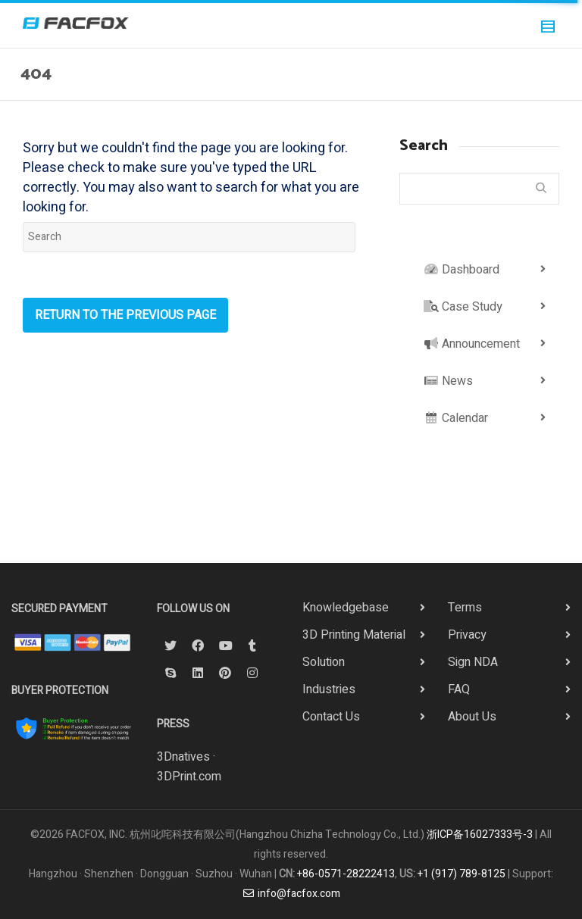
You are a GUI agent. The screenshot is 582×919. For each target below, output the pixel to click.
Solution (323, 662)
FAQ (459, 689)
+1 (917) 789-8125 (461, 874)
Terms (465, 608)
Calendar (456, 418)
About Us (472, 717)
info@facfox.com (291, 894)
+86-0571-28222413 (346, 874)
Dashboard (461, 270)
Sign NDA (473, 662)
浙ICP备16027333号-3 (480, 834)
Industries (328, 689)
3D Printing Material (353, 635)
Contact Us (331, 717)
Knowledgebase (345, 608)
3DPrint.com (189, 776)
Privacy (467, 635)
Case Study (463, 307)
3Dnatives (183, 757)
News (448, 381)
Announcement (472, 344)
